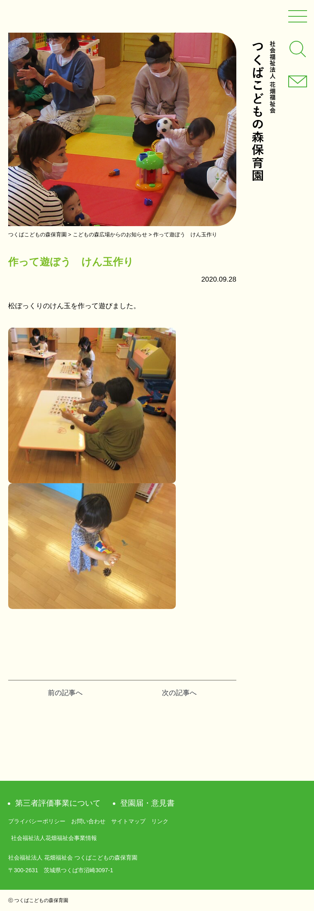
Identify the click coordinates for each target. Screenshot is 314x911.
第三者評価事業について (58, 803)
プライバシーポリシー (36, 821)
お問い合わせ (88, 821)
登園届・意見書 (147, 803)
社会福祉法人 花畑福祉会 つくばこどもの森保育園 (263, 111)
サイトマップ (128, 821)
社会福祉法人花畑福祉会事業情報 (54, 838)
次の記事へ (179, 693)
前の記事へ (65, 693)
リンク (159, 821)
